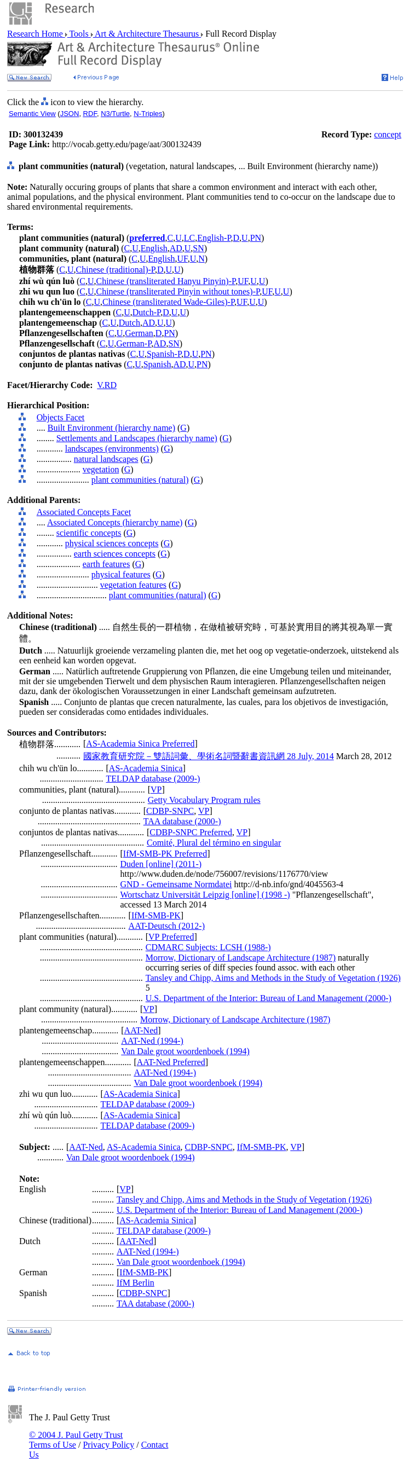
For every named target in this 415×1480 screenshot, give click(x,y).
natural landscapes (106, 459)
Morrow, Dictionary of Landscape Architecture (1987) (241, 957)
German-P (133, 343)
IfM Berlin (135, 1282)
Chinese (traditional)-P (115, 269)
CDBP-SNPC (170, 811)
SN (198, 248)
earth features (106, 564)
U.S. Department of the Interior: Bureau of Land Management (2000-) (268, 998)
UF (182, 258)
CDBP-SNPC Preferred (190, 832)
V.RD (107, 385)
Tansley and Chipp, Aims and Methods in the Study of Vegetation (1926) (273, 977)
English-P (213, 237)
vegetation (101, 469)
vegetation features (133, 584)
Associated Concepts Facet (84, 512)
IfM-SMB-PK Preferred (165, 853)
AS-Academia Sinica (146, 768)
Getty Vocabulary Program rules (204, 800)
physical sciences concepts (112, 543)
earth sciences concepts (114, 553)
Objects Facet (61, 417)
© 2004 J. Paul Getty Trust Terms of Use (76, 1439)
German (139, 333)
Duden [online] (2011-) (161, 864)
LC (189, 237)
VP (156, 789)
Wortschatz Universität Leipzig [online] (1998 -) (205, 894)
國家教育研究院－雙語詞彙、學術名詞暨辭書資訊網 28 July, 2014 (208, 756)
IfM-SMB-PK (156, 915)
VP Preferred (171, 936)
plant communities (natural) (140, 479)
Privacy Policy (108, 1444)
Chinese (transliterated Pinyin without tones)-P (178, 291)
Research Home (36, 33)
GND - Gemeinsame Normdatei (176, 884)
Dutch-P (146, 312)
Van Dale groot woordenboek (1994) (185, 1051)
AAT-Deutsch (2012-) (167, 925)
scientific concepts (89, 532)
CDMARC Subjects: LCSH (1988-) (208, 947)
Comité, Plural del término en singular (214, 842)
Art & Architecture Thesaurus (147, 33)
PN (255, 237)
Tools (79, 33)
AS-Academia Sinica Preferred (140, 743)
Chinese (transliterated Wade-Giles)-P (168, 302)
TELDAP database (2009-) (153, 778)
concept (387, 134)
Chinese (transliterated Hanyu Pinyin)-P (166, 281)
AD (176, 248)
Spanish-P (164, 354)
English (154, 248)
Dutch (129, 322)
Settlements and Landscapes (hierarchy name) (136, 438)
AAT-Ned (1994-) (152, 1040)
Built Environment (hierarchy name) (111, 427)
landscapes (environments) (112, 448)
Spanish (157, 364)
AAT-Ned (141, 1030)
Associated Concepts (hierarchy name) (114, 522)
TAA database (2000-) (182, 821)
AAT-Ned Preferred (171, 1062)
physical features (121, 574)
